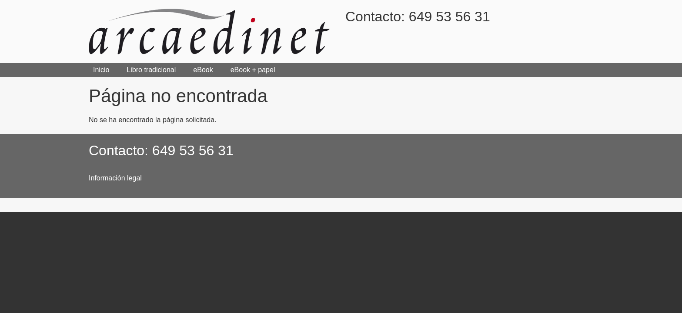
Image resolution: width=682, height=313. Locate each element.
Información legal (115, 178)
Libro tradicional (151, 69)
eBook (203, 69)
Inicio (101, 69)
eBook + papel (253, 69)
